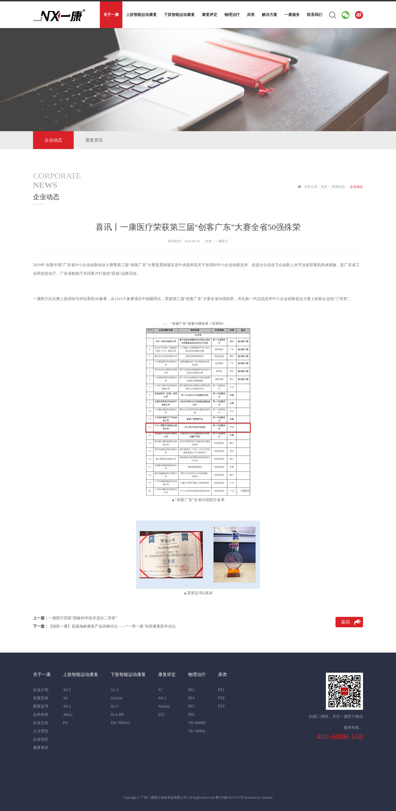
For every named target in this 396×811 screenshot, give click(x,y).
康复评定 (209, 15)
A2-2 (67, 690)
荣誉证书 (40, 706)
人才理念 (40, 731)
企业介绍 (40, 690)
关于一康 (111, 15)
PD (65, 723)
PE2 (191, 690)
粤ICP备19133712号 (229, 797)
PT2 (221, 690)
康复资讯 (94, 140)
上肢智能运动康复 (141, 15)
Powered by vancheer (258, 797)
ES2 (161, 715)
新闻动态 (338, 187)
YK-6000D (196, 723)
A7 (160, 690)
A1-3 (115, 690)
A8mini (164, 706)
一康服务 (292, 15)
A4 (65, 698)
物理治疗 (232, 15)
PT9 (221, 706)
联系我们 (314, 15)
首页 (324, 187)
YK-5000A (196, 731)
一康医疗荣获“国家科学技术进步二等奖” (75, 618)
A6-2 (67, 706)
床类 (251, 15)
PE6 (191, 715)
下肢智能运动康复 (179, 15)
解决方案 (269, 15)
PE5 (191, 706)
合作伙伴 (40, 715)
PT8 (221, 698)
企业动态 (53, 140)
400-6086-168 (339, 736)
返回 (345, 622)
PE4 (191, 698)
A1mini (116, 698)
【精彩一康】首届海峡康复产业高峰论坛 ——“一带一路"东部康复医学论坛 (104, 626)
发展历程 (40, 698)
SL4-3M (117, 715)
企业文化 (40, 723)
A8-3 (162, 698)
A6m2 (68, 715)
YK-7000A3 (120, 723)
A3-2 (115, 706)
